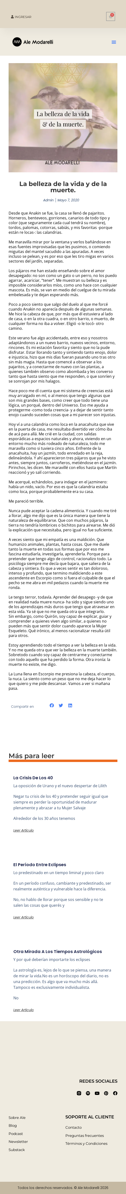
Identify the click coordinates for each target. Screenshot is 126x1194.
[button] (113, 42)
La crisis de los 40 (33, 778)
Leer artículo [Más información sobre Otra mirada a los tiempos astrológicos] (23, 1010)
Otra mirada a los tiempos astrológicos (57, 951)
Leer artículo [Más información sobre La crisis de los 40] (23, 830)
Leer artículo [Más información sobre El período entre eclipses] (23, 917)
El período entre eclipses (39, 865)
